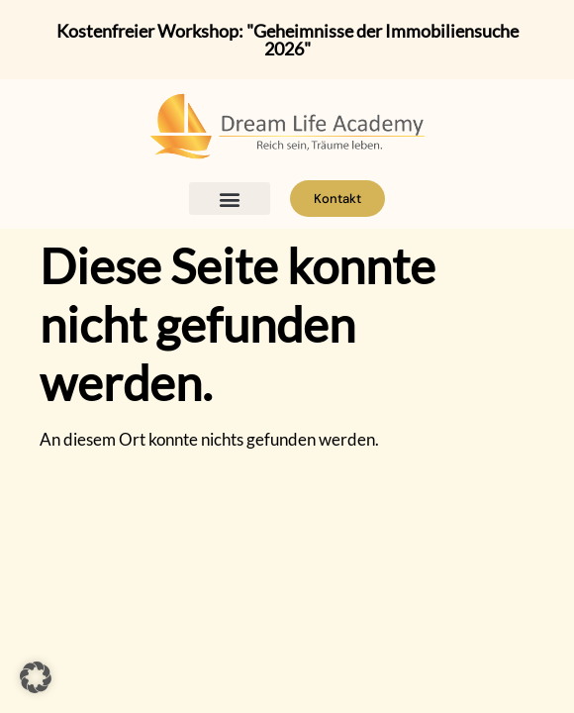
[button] (230, 198)
